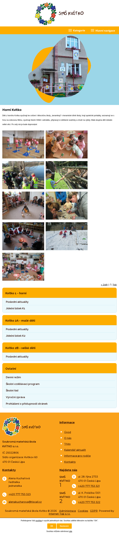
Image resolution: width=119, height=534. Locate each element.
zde (70, 531)
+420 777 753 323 (20, 494)
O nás (67, 438)
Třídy (67, 444)
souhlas (38, 521)
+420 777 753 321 (89, 486)
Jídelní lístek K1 (15, 308)
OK (51, 526)
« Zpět (104, 284)
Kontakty (70, 461)
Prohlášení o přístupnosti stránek (27, 403)
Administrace (67, 510)
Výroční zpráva (15, 397)
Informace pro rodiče (77, 455)
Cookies (83, 510)
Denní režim (13, 377)
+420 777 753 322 (89, 502)
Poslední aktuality (17, 301)
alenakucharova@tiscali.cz (25, 501)
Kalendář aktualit (75, 449)
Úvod (67, 432)
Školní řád (12, 390)
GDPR (94, 510)
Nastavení (64, 526)
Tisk (114, 284)
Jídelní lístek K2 (15, 335)
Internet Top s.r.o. (59, 513)
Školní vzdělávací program (23, 383)
